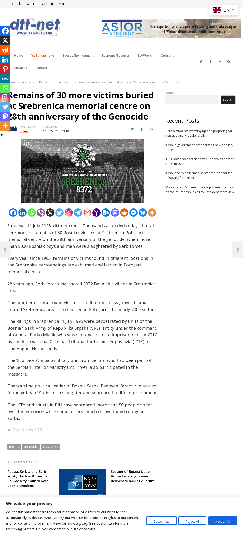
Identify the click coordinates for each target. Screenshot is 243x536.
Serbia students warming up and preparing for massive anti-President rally (198, 133)
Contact (41, 68)
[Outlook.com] (106, 212)
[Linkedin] (22, 212)
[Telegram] (78, 212)
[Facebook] (13, 212)
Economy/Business (116, 55)
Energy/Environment (78, 55)
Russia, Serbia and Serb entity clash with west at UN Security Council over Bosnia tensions (28, 478)
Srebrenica (50, 446)
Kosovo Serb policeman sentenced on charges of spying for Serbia (199, 175)
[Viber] (41, 212)
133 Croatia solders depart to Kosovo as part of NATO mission (199, 161)
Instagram (46, 4)
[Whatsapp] (32, 212)
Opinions (167, 55)
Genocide (31, 446)
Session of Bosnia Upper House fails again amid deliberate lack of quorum (132, 476)
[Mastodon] (115, 212)
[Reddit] (124, 212)
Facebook (14, 4)
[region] (121, 516)
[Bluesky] (143, 212)
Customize (161, 521)
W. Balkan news (42, 55)
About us (20, 68)
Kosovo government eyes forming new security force (199, 147)
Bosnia (14, 446)
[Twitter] (59, 212)
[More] (152, 212)
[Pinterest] (5, 69)
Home (18, 55)
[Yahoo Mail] (96, 212)
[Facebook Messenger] (133, 212)
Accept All (222, 521)
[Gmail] (87, 212)
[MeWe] (5, 78)
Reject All (192, 521)
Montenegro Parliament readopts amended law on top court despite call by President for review (199, 189)
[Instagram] (69, 212)
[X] (50, 212)
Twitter (29, 4)
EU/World (145, 55)
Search (170, 93)
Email (61, 4)
